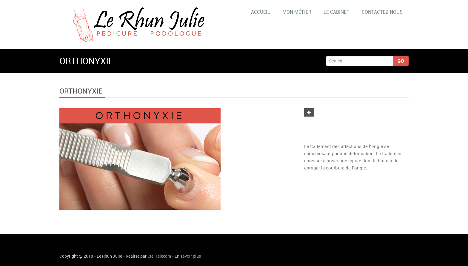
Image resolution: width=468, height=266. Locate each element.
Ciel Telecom (159, 256)
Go (401, 61)
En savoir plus (188, 256)
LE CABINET (337, 12)
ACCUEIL (260, 12)
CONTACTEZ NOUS (382, 12)
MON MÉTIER (296, 12)
